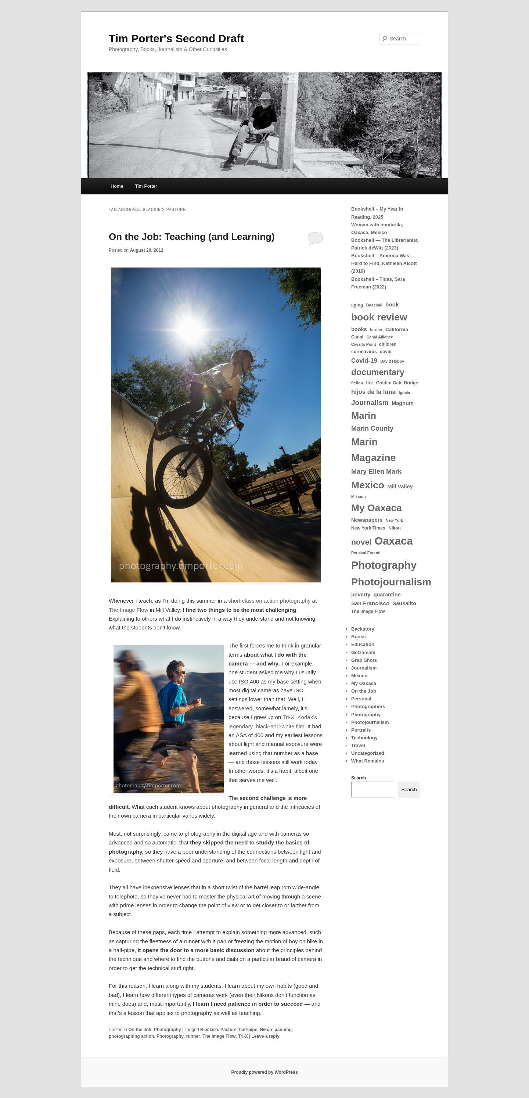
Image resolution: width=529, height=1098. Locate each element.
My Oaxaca (363, 683)
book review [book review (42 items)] (379, 317)
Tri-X (243, 1036)
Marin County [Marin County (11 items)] (372, 428)
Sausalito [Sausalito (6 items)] (404, 603)
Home (117, 186)
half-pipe (248, 1029)
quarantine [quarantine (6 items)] (387, 595)
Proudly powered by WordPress (264, 1072)
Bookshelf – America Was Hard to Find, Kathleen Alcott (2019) (384, 263)
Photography (167, 1029)
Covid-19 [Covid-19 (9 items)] (364, 360)
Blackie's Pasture (218, 1029)
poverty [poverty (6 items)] (360, 595)
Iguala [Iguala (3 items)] (404, 392)
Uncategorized (367, 753)
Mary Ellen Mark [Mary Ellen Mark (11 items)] (376, 471)
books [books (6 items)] (359, 329)
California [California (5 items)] (396, 329)
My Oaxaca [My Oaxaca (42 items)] (376, 507)
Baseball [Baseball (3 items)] (374, 305)
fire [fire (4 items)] (369, 382)
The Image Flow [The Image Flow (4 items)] (368, 611)
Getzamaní (363, 652)
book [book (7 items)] (392, 304)
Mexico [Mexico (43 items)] (367, 485)
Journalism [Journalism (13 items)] (370, 402)
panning (283, 1029)
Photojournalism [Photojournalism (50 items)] (391, 582)
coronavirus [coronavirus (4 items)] (364, 351)
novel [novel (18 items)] (361, 542)
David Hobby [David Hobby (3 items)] (392, 361)
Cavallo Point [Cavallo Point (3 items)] (363, 344)
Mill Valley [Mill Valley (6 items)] (400, 486)
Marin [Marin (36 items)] (363, 415)
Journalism (364, 668)
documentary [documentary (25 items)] (377, 372)
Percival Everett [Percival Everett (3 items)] (366, 552)
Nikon (266, 1029)
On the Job (139, 1029)
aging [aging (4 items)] (357, 305)
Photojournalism (370, 722)
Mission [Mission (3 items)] (358, 496)
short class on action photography (269, 601)
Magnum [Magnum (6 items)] (403, 403)
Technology (364, 737)
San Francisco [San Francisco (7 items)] (370, 603)
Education (362, 644)
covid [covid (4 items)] (386, 351)
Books (358, 636)
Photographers (368, 706)
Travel (358, 745)
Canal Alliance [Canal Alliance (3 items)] (380, 337)
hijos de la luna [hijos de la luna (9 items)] (373, 391)
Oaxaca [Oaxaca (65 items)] (393, 541)
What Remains (367, 761)
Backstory (362, 629)
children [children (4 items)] (387, 344)
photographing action (131, 1036)
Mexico (359, 675)
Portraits (361, 730)
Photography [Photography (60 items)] (384, 565)
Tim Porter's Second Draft (176, 38)
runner (193, 1036)
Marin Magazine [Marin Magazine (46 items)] (373, 450)
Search (358, 778)
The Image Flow (129, 610)
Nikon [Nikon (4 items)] (394, 528)
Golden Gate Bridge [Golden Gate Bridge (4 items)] (397, 382)
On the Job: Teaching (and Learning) (192, 236)
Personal (361, 699)
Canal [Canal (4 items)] (357, 337)
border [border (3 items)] (376, 329)
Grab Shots (364, 660)
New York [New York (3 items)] (394, 520)
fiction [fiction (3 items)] (357, 383)
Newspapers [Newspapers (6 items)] (366, 520)
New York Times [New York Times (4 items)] (368, 528)
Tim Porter (146, 186)
